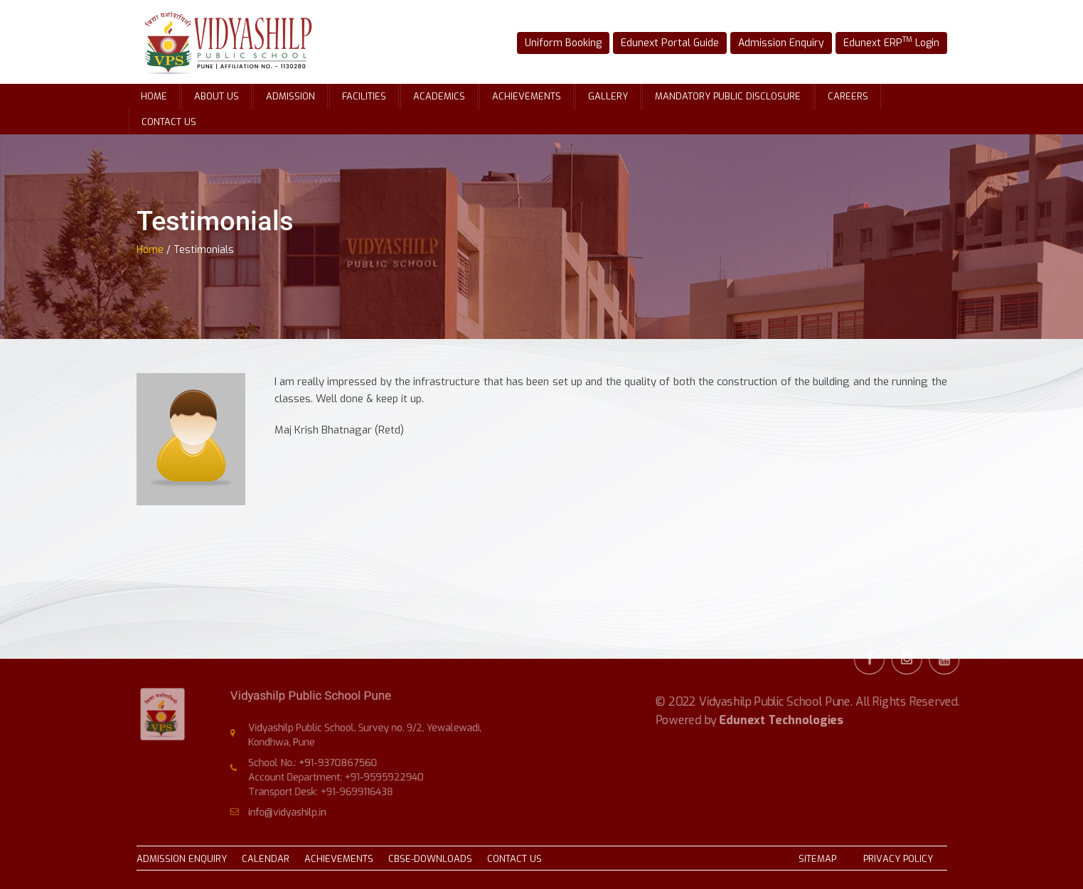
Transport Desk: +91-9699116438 (327, 786)
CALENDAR (265, 859)
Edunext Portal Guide (672, 42)
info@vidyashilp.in (297, 805)
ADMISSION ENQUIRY (182, 859)
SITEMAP (817, 859)
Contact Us (169, 122)
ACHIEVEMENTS (338, 859)
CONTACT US (514, 859)
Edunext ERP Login (879, 42)
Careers (848, 96)
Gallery (608, 96)
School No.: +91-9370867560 (319, 761)
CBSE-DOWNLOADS (430, 859)
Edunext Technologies (781, 700)
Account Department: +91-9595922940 (340, 774)
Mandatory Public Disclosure (728, 96)
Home (154, 96)
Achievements (526, 96)
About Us (216, 96)
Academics (439, 96)
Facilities (364, 96)
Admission (290, 96)
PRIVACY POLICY (898, 859)
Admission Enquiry (776, 42)
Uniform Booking (572, 42)
